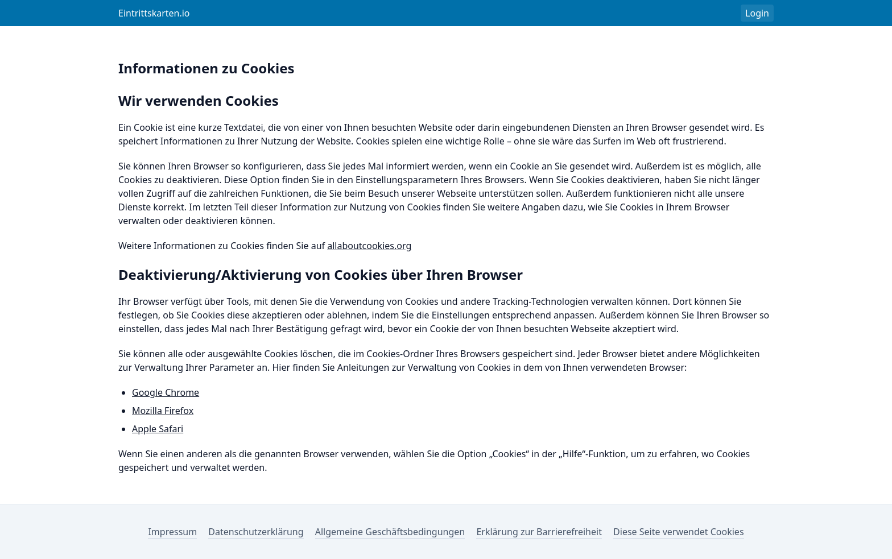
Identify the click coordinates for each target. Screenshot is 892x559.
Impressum (172, 531)
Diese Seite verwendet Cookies (678, 531)
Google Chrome (165, 392)
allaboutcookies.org (369, 245)
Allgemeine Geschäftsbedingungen (390, 531)
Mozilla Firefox (162, 410)
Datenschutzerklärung (255, 531)
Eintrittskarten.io (154, 13)
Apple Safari (157, 429)
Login (757, 13)
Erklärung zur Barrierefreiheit (539, 531)
